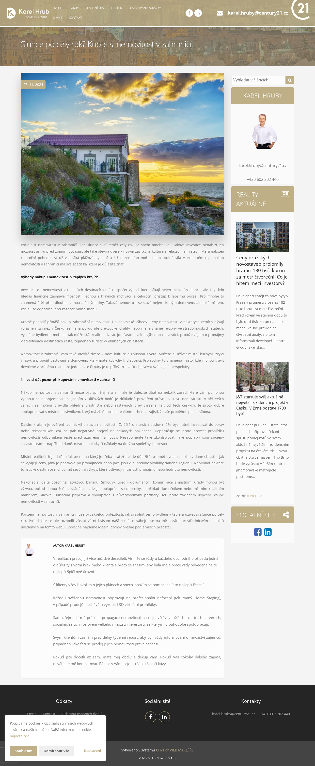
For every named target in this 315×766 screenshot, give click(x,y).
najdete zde (19, 736)
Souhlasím (23, 750)
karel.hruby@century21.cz (258, 13)
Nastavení (92, 750)
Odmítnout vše (56, 750)
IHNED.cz (254, 495)
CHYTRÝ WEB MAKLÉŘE (175, 750)
